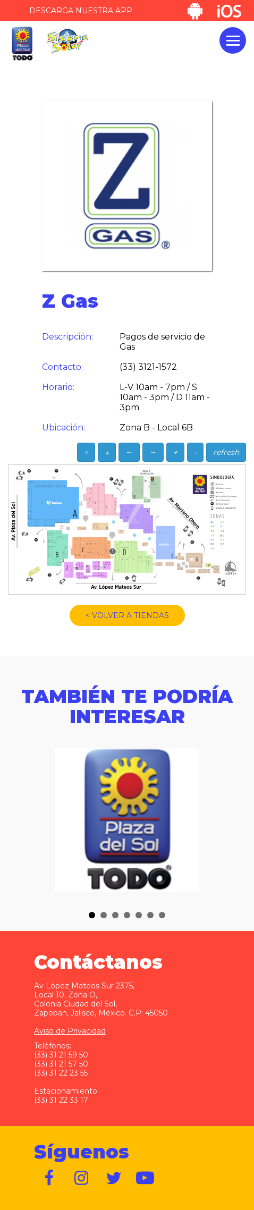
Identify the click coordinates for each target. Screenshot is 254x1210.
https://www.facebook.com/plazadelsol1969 (50, 1178)
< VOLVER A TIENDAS (127, 615)
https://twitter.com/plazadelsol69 (113, 1178)
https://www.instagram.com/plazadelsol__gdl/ (81, 1178)
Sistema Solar (67, 41)
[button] (92, 915)
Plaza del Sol (22, 44)
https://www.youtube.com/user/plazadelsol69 (145, 1178)
